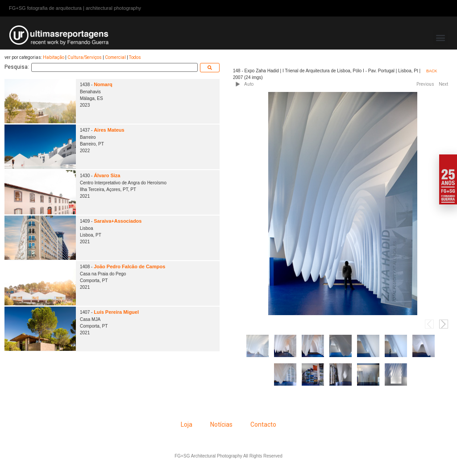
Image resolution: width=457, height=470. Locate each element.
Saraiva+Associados (117, 221)
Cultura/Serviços (84, 57)
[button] (440, 37)
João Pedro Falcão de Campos (129, 266)
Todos (135, 57)
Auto (248, 84)
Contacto (263, 424)
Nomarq (103, 84)
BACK (431, 71)
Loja (186, 424)
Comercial (115, 57)
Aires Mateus (109, 130)
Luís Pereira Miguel (116, 312)
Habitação (53, 57)
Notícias (221, 424)
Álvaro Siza (107, 175)
